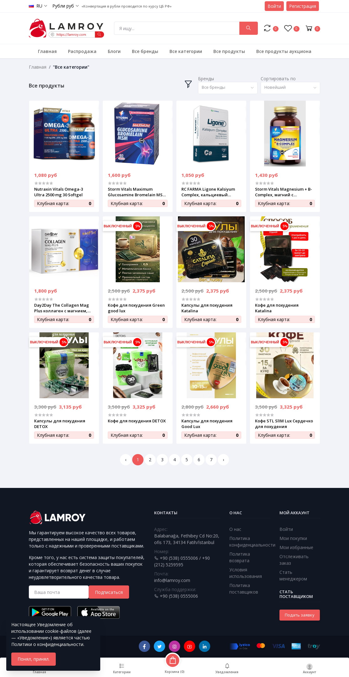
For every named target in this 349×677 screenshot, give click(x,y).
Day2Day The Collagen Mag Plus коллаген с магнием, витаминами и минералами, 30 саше (61, 308)
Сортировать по (278, 79)
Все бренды (145, 51)
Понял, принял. (33, 659)
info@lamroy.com (172, 580)
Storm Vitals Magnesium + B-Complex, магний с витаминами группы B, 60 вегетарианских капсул (283, 192)
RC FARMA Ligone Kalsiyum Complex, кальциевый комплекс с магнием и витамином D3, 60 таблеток (210, 192)
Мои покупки (293, 538)
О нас (235, 529)
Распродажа (82, 51)
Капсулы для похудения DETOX (59, 423)
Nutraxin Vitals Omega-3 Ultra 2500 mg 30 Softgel (58, 192)
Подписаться (109, 592)
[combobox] (228, 88)
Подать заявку (300, 615)
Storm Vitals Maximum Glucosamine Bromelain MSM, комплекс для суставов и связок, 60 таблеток (138, 192)
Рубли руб (63, 6)
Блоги (114, 51)
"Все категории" (71, 67)
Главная (47, 51)
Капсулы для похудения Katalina (206, 308)
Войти (274, 6)
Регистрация (302, 6)
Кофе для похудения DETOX (137, 421)
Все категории (185, 51)
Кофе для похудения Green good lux (136, 308)
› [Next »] (223, 460)
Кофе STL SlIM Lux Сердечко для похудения (284, 423)
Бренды (206, 79)
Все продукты (229, 51)
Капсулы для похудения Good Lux (206, 423)
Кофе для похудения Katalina (277, 308)
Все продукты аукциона (283, 51)
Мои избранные (296, 547)
